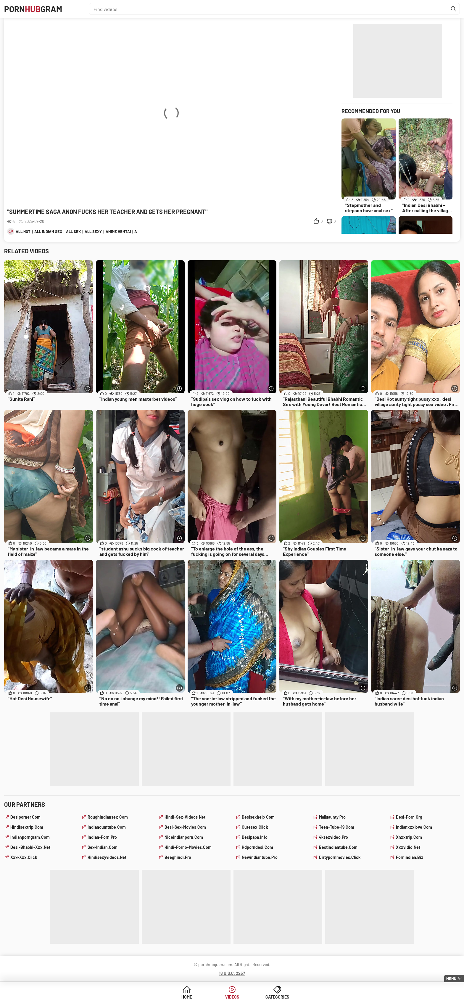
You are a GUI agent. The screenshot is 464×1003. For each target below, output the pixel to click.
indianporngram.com (30, 837)
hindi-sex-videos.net (185, 817)
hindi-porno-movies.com (188, 847)
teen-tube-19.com (336, 827)
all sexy (93, 231)
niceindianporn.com (184, 837)
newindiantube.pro (260, 857)
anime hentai (118, 231)
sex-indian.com (102, 847)
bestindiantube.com (338, 847)
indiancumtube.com (107, 827)
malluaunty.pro (332, 817)
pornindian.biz (409, 857)
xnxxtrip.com (409, 837)
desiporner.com (25, 817)
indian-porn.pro (102, 837)
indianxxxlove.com (414, 827)
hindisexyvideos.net (107, 857)
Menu (451, 978)
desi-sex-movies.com (185, 827)
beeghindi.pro (178, 857)
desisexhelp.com (258, 817)
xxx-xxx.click (23, 857)
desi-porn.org (409, 817)
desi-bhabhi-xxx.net (30, 847)
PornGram (33, 9)
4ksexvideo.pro (333, 837)
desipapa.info (255, 837)
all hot (23, 231)
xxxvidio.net (408, 847)
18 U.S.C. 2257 (232, 973)
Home (186, 996)
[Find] (453, 9)
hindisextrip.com (26, 827)
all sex (73, 231)
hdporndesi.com (257, 847)
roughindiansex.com (108, 817)
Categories (277, 996)
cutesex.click (255, 827)
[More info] (87, 388)
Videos (232, 996)
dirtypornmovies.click (339, 857)
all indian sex (48, 231)
